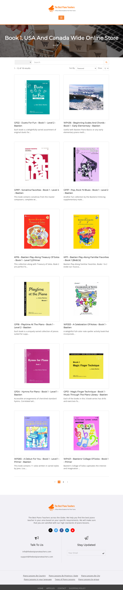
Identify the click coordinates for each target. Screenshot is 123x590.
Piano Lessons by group (88, 579)
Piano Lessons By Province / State (63, 575)
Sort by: (83, 68)
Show (103, 68)
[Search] (106, 62)
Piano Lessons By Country (34, 575)
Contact (62, 588)
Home (55, 45)
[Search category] (23, 62)
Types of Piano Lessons (65, 579)
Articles (50, 588)
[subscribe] (103, 553)
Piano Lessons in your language (38, 579)
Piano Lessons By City (90, 575)
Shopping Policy (77, 588)
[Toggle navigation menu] (61, 18)
